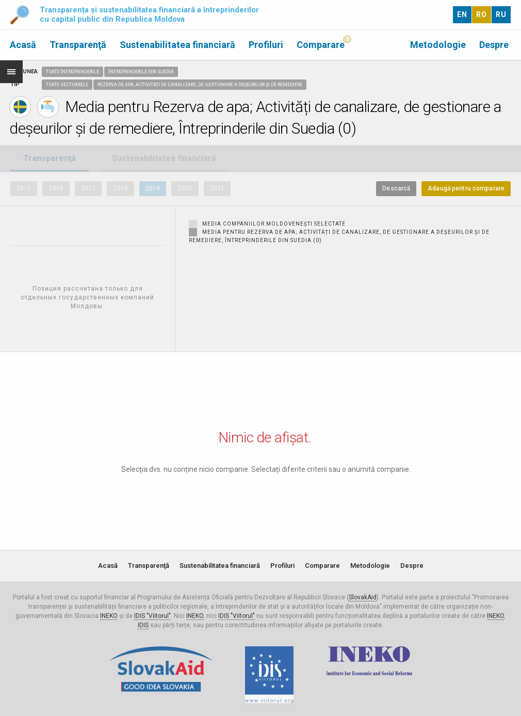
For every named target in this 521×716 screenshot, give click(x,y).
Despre (494, 44)
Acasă (23, 44)
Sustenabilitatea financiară (177, 44)
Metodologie (438, 44)
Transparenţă (78, 44)
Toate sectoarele (67, 84)
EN (462, 14)
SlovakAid (363, 597)
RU (501, 14)
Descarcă (396, 188)
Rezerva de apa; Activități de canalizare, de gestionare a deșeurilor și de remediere (199, 84)
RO (481, 14)
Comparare (321, 44)
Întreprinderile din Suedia (141, 71)
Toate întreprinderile (72, 71)
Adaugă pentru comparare (466, 188)
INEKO (109, 615)
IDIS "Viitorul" (152, 615)
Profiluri (266, 44)
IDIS (143, 625)
